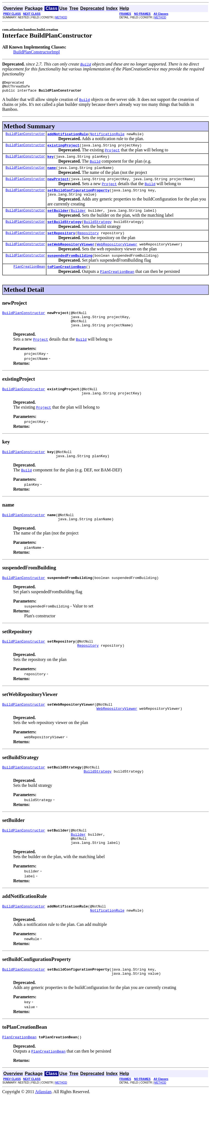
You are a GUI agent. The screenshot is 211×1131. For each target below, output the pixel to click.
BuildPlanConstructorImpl (36, 52)
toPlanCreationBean (66, 279)
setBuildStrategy (64, 231)
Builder (78, 219)
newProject (58, 185)
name (51, 173)
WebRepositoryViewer (117, 255)
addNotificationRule (67, 137)
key (50, 161)
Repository (88, 243)
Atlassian (43, 1126)
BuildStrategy (98, 231)
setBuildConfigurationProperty (78, 197)
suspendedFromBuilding (69, 267)
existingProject (63, 149)
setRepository (61, 243)
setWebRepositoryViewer (71, 255)
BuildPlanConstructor (25, 137)
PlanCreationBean (29, 279)
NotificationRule (107, 137)
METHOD (61, 17)
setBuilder (58, 219)
